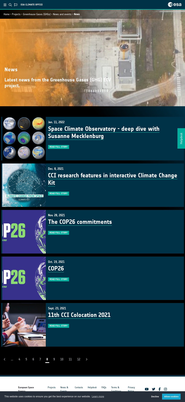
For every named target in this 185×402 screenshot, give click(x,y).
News (77, 14)
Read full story (59, 146)
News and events (62, 14)
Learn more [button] (98, 396)
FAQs (103, 387)
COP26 (56, 268)
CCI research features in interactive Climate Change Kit (112, 179)
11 (70, 359)
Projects (16, 14)
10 (61, 359)
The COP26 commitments (80, 222)
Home (7, 14)
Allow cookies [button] (171, 396)
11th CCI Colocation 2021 (79, 315)
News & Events (64, 389)
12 (78, 359)
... (12, 359)
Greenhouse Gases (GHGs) (37, 14)
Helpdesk (92, 387)
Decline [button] (155, 396)
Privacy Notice (131, 389)
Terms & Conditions (116, 389)
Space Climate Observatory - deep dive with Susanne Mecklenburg (103, 132)
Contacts (79, 387)
